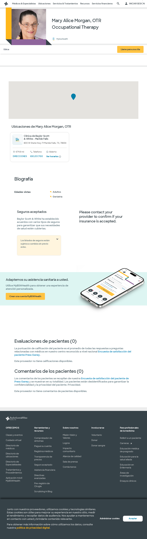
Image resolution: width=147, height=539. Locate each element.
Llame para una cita (130, 49)
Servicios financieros (102, 3)
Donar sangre (98, 445)
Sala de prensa (70, 461)
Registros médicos (43, 451)
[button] (73, 97)
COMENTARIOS (59, 49)
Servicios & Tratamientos (65, 3)
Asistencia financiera (44, 470)
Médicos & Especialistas (24, 3)
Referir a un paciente (130, 438)
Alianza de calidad (72, 456)
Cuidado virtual (13, 440)
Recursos (85, 3)
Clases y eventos (14, 435)
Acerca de (24, 49)
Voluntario (96, 435)
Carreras (124, 443)
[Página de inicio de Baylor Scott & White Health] (6, 4)
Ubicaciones (44, 3)
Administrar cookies (110, 518)
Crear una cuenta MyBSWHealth (25, 296)
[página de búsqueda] (118, 4)
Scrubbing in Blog (43, 491)
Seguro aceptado (43, 464)
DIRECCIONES (20, 156)
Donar (94, 440)
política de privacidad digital (33, 527)
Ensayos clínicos (128, 481)
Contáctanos (69, 467)
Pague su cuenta (43, 446)
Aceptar (133, 518)
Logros (66, 443)
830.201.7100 (36, 156)
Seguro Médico (40, 49)
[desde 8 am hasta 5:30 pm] (51, 151)
